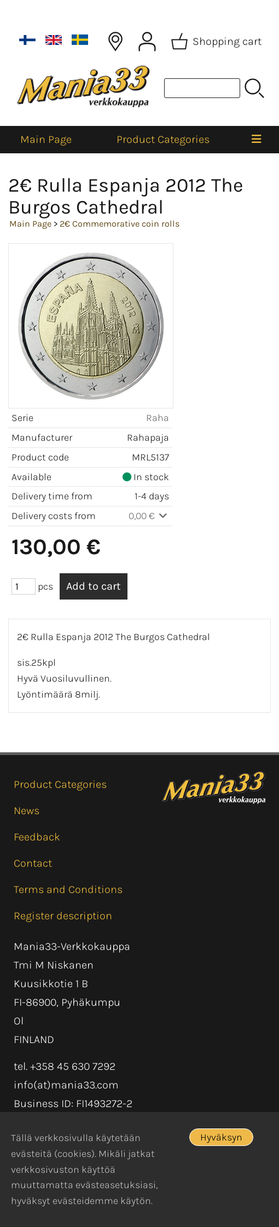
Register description (63, 915)
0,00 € (149, 516)
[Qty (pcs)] (23, 586)
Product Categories (163, 139)
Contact (33, 863)
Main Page (46, 139)
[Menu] (256, 139)
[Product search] (202, 88)
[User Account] (147, 41)
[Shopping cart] (217, 41)
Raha (157, 418)
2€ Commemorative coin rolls (120, 223)
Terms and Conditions (68, 889)
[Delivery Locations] (115, 41)
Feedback (37, 837)
